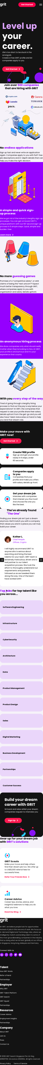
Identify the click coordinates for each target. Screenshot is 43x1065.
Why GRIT (4, 989)
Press (2, 1040)
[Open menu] (40, 4)
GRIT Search (5, 997)
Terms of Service (20, 1063)
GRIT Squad (4, 1001)
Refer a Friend (5, 975)
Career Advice (5, 1014)
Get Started (27, 4)
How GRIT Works (6, 971)
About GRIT (4, 1032)
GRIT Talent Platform (8, 993)
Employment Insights (8, 1018)
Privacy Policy (5, 1063)
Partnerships (5, 979)
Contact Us (4, 1044)
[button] (2, 560)
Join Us (3, 1036)
